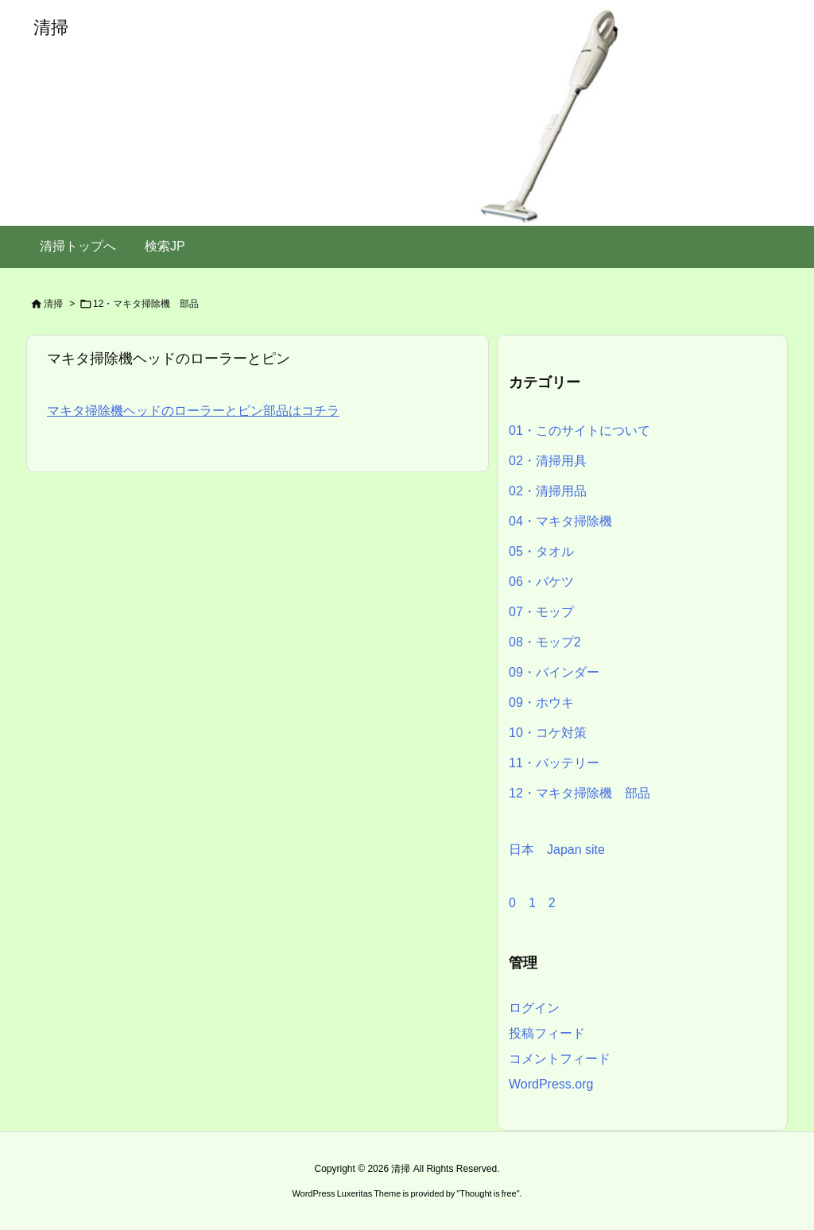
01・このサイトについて (579, 430)
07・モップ (541, 612)
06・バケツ (541, 581)
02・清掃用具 (548, 461)
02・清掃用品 (548, 491)
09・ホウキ (541, 702)
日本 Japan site (557, 849)
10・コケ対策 (548, 732)
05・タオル (541, 551)
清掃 (53, 303)
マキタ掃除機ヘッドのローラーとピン (168, 359)
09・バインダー (554, 672)
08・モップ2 (545, 642)
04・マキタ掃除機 (560, 521)
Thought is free (487, 1193)
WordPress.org (551, 1084)
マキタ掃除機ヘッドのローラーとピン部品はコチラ (193, 410)
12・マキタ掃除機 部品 (579, 793)
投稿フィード (547, 1033)
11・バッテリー (554, 763)
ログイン (534, 1008)
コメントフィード (559, 1058)
